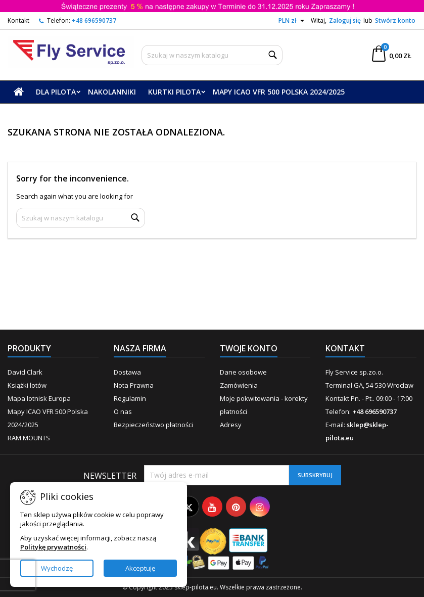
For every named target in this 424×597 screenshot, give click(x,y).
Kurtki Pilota (174, 92)
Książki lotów (27, 385)
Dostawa (127, 372)
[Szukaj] (212, 55)
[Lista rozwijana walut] (292, 20)
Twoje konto (248, 348)
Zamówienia (239, 385)
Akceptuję (140, 568)
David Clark (25, 372)
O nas (123, 411)
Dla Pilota (56, 92)
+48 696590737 (94, 20)
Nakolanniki (112, 92)
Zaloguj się (345, 20)
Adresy (231, 424)
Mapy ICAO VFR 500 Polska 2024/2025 (279, 92)
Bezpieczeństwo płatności (153, 424)
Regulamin (130, 398)
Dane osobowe (243, 372)
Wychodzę (57, 568)
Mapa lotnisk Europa (39, 398)
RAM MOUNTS (29, 437)
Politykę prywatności (53, 547)
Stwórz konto (395, 20)
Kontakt (18, 20)
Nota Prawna (134, 385)
